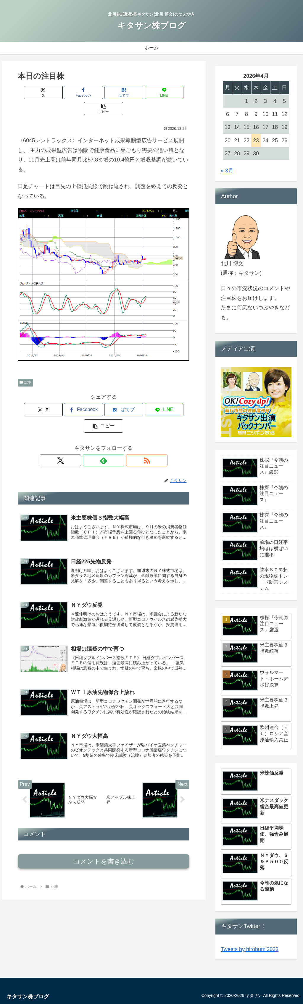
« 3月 (227, 171)
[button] (161, 92)
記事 (25, 366)
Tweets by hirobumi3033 (249, 949)
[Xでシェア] (46, 92)
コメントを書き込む (103, 836)
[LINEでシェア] (132, 92)
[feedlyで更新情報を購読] (103, 428)
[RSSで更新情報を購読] (117, 428)
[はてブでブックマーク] (103, 92)
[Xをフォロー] (90, 428)
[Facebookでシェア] (74, 92)
